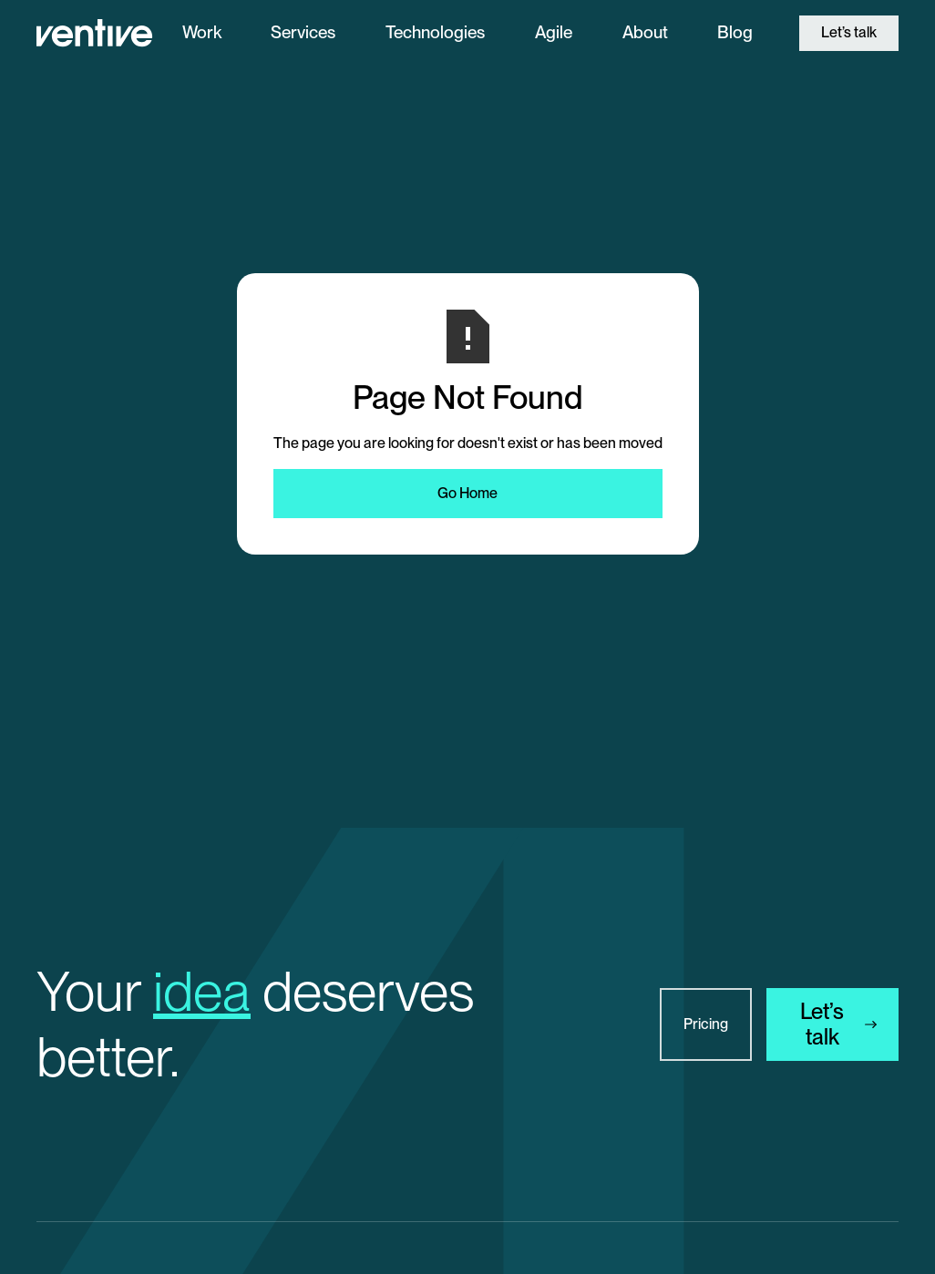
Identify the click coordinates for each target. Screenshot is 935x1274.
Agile (553, 32)
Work (201, 32)
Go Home (467, 493)
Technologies (435, 32)
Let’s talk (849, 32)
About (645, 32)
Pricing (705, 1024)
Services (303, 32)
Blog (735, 32)
